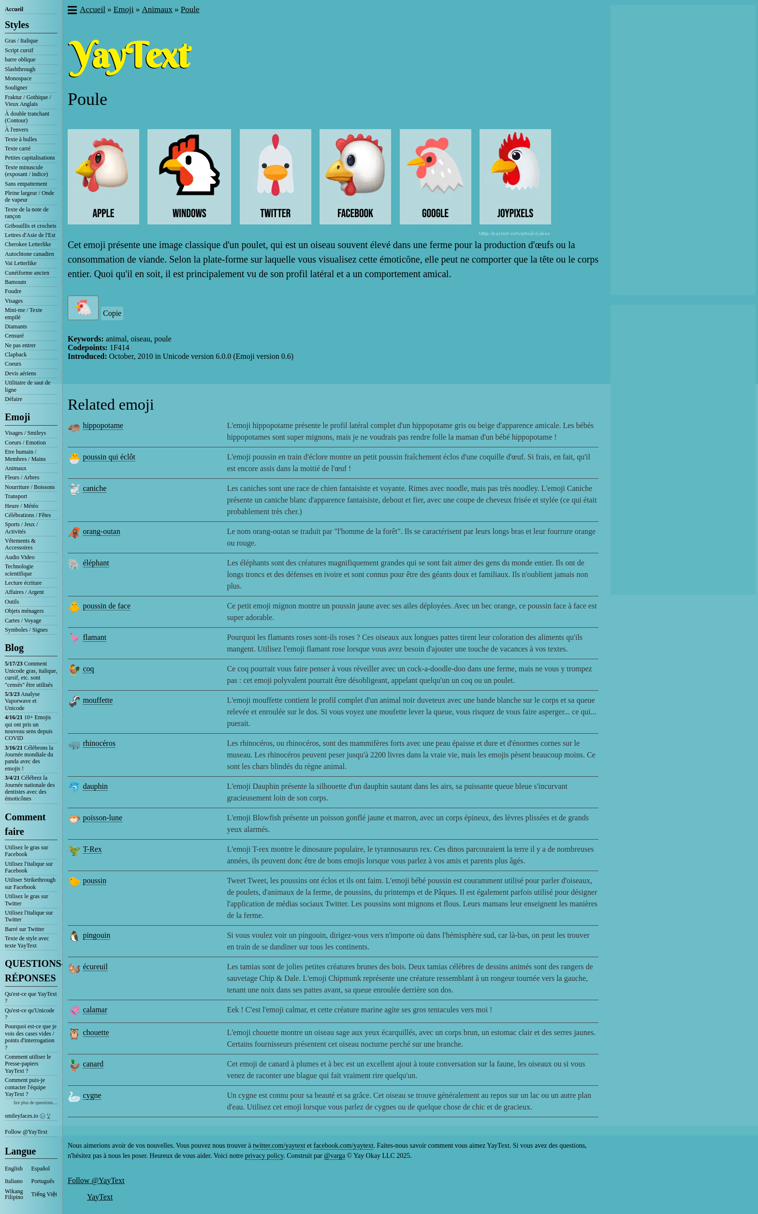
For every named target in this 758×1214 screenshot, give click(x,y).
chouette (96, 1032)
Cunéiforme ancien (27, 272)
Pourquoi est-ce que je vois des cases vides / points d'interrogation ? (31, 1037)
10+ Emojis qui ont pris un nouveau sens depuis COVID (29, 727)
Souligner (16, 87)
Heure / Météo (21, 506)
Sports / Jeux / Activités (21, 527)
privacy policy (264, 1155)
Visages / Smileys (25, 432)
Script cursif (19, 50)
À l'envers (16, 129)
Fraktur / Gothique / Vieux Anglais (28, 100)
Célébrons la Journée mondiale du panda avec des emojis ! (29, 758)
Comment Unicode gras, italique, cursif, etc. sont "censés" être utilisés (31, 674)
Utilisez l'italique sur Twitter (29, 916)
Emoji (17, 417)
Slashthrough (20, 69)
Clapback (16, 354)
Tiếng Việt (44, 1194)
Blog (14, 647)
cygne (92, 1095)
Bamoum (15, 282)
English (14, 1168)
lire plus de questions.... (36, 1102)
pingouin (96, 935)
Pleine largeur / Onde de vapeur (29, 196)
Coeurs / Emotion (25, 442)
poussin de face (107, 606)
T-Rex (92, 849)
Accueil (14, 9)
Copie (112, 313)
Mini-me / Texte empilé (24, 313)
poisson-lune (102, 818)
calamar (95, 1010)
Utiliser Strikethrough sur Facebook (30, 883)
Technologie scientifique (19, 570)
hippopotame (103, 425)
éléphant (96, 563)
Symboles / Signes (26, 629)
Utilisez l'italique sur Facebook (29, 867)
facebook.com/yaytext (343, 1145)
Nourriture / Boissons (30, 487)
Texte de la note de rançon (26, 213)
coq (88, 669)
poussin (94, 880)
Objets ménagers (24, 610)
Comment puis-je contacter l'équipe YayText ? (25, 1087)
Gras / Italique (21, 40)
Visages (14, 300)
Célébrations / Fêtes (28, 515)
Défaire (13, 399)
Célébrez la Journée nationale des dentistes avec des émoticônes (30, 788)
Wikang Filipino (14, 1194)
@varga (334, 1155)
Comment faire (25, 824)
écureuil (95, 966)
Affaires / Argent (24, 592)
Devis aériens (20, 373)
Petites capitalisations (30, 157)
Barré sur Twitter (24, 929)
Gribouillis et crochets (31, 225)
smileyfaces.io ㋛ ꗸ (27, 1115)
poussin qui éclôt (109, 457)
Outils (12, 601)
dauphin (95, 786)
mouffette (98, 700)
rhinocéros (99, 743)
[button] (72, 11)
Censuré (14, 335)
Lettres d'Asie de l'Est (30, 235)
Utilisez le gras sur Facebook (26, 851)
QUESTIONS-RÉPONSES (31, 970)
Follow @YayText (26, 1131)
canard (93, 1064)
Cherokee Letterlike (28, 244)
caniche (94, 488)
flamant (94, 637)
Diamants (16, 326)
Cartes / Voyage (23, 620)
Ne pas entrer (20, 345)
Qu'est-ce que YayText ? (31, 997)
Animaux (16, 468)
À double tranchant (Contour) (27, 117)
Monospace (18, 78)
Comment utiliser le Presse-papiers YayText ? (28, 1063)
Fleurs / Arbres (22, 477)
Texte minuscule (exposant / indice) (26, 171)
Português (43, 1181)
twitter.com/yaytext (279, 1145)
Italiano (14, 1181)
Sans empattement (26, 183)
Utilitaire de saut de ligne (27, 386)
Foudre (13, 291)
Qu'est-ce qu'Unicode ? (30, 1014)
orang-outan (101, 531)
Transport (16, 496)
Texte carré (17, 148)
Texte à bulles (21, 139)
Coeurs (13, 363)
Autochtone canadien (29, 254)
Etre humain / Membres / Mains (25, 455)
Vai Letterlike (21, 263)
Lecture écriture (23, 582)
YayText (100, 1197)
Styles (17, 24)
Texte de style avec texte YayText (27, 941)
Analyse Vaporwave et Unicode (22, 701)
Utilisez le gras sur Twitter (26, 899)
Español (40, 1168)
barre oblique (20, 59)
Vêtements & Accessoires (20, 544)
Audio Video (19, 557)
